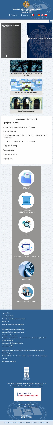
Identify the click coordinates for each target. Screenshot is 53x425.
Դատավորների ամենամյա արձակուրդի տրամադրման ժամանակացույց (24, 356)
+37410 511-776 (21, 407)
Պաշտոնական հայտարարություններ (13, 329)
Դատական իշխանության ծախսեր (12, 343)
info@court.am (33, 407)
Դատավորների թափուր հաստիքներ (13, 332)
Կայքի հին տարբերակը (9, 361)
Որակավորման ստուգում (9, 335)
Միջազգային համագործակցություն (13, 324)
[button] (6, 56)
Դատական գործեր (7, 346)
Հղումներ (4, 358)
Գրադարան (5, 321)
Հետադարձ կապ (26, 411)
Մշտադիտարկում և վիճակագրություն (13, 319)
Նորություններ (6, 313)
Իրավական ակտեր (8, 316)
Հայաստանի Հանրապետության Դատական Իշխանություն (26, 10)
